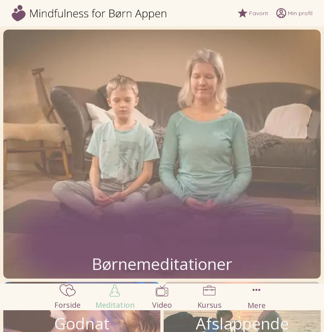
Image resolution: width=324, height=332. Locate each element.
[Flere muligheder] (256, 297)
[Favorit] (257, 13)
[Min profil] (298, 13)
